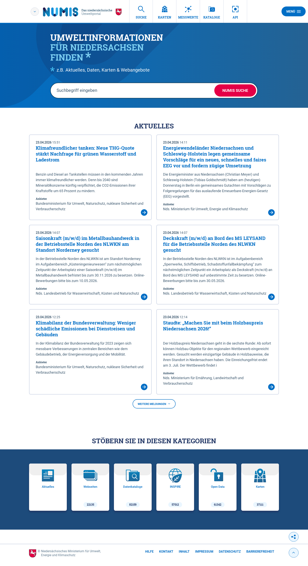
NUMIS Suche (235, 90)
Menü (293, 11)
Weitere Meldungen (154, 404)
